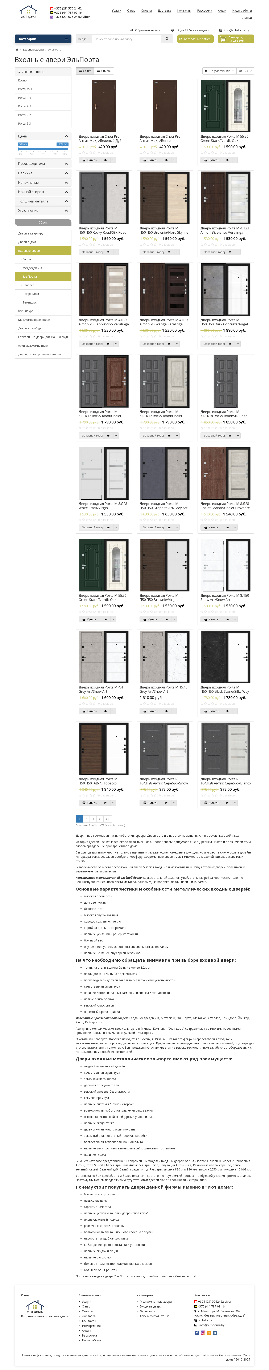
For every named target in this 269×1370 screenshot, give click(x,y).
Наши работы (92, 1340)
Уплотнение (43, 210)
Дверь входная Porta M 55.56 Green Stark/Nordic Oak (224, 138)
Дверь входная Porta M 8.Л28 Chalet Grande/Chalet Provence (225, 506)
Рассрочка (89, 1335)
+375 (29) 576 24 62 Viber (72, 17)
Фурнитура (25, 311)
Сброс (43, 222)
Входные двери (33, 49)
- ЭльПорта (27, 276)
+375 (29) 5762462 (211, 1301)
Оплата (87, 1311)
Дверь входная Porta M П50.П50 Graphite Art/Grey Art (163, 506)
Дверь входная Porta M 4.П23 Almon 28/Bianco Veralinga (224, 230)
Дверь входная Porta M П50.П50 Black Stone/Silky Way (224, 689)
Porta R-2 (24, 98)
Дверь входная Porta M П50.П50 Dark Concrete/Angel (224, 322)
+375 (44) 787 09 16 (68, 13)
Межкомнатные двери (34, 320)
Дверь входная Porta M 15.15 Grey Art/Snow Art (163, 689)
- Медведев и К (30, 268)
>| (107, 819)
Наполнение (43, 182)
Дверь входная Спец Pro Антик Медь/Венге (160, 138)
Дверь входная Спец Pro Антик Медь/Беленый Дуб (100, 138)
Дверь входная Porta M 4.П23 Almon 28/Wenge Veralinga (164, 322)
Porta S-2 (24, 115)
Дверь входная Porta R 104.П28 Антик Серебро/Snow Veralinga (164, 783)
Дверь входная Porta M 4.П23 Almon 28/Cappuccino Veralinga (104, 322)
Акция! (86, 1331)
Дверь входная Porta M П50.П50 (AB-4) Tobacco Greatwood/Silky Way (98, 783)
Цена (43, 136)
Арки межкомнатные (33, 345)
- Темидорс (27, 302)
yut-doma (205, 1320)
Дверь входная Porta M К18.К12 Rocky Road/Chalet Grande (100, 416)
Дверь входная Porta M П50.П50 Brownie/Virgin (159, 597)
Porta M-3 (25, 89)
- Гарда (24, 259)
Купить (89, 160)
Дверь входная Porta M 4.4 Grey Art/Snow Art (101, 689)
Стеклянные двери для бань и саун (43, 337)
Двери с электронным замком (39, 354)
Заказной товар (92, 252)
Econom (23, 80)
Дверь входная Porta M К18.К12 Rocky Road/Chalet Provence (161, 416)
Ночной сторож (43, 191)
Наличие (43, 173)
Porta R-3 (24, 106)
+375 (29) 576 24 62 (68, 8)
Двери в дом (27, 242)
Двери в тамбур (29, 328)
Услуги (86, 1301)
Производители (43, 163)
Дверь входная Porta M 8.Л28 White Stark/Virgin (103, 506)
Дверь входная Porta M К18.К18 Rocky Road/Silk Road (223, 414)
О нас (86, 1306)
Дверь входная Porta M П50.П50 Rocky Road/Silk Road (102, 230)
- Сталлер (26, 285)
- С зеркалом (28, 294)
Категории (43, 39)
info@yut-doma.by (234, 30)
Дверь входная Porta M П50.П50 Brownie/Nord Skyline (164, 230)
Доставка (89, 1316)
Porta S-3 (24, 123)
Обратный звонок (146, 30)
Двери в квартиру (30, 233)
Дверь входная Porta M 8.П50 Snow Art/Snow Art (224, 597)
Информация (91, 1326)
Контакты (89, 1321)
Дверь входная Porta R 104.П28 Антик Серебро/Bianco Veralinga (225, 783)
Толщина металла (43, 201)
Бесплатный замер (195, 39)
